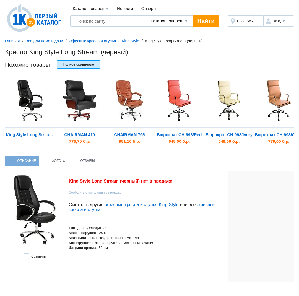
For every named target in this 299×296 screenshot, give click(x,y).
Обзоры (148, 8)
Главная (12, 41)
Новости (125, 8)
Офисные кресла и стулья (92, 41)
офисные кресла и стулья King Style (142, 204)
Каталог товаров (91, 8)
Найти (206, 21)
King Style (130, 41)
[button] (279, 21)
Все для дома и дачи (44, 41)
